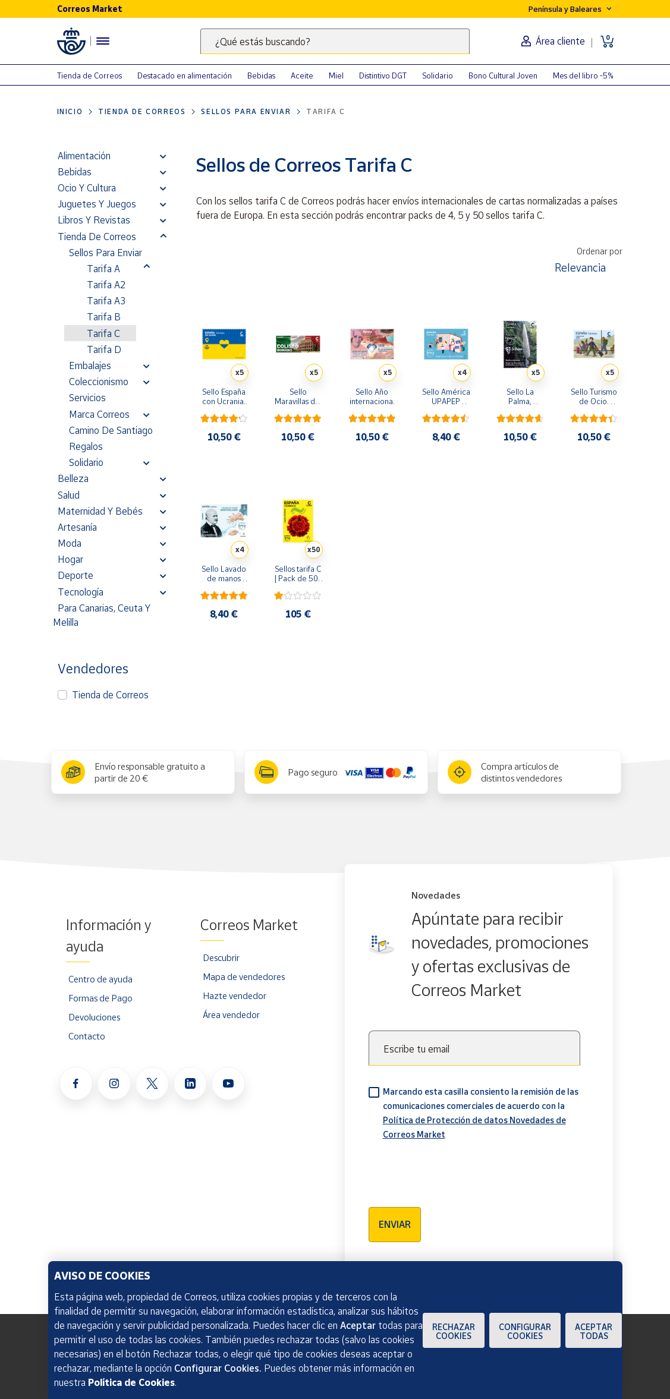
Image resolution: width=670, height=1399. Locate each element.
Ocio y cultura (87, 188)
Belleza (73, 478)
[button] (163, 156)
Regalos (86, 446)
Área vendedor (231, 1014)
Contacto (86, 1036)
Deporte (75, 575)
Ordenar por (599, 251)
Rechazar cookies (453, 1331)
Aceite (302, 75)
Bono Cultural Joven (502, 75)
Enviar (395, 1224)
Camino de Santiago (111, 430)
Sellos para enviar (246, 111)
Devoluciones (94, 1017)
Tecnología (80, 592)
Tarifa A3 (106, 301)
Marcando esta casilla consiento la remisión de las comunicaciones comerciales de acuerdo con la (480, 1112)
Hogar (70, 559)
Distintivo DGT (383, 75)
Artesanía (77, 527)
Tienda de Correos (89, 75)
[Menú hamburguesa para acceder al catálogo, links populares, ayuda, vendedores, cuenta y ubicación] (103, 41)
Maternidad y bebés (100, 511)
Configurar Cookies (525, 1331)
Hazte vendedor (234, 995)
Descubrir (221, 957)
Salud (69, 495)
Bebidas (261, 75)
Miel (336, 75)
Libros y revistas (94, 220)
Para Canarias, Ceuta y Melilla (101, 615)
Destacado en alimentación (184, 75)
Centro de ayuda (100, 978)
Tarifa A (103, 269)
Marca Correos (99, 414)
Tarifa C (103, 333)
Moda (69, 543)
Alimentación (84, 156)
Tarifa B (104, 317)
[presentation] (459, 1169)
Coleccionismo (98, 381)
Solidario (437, 75)
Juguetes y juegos (97, 204)
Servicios (87, 398)
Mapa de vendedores (244, 976)
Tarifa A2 (106, 285)
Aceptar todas (593, 1331)
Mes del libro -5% (583, 75)
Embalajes (90, 365)
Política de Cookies (131, 1382)
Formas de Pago (100, 997)
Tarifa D (104, 349)
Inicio (70, 111)
